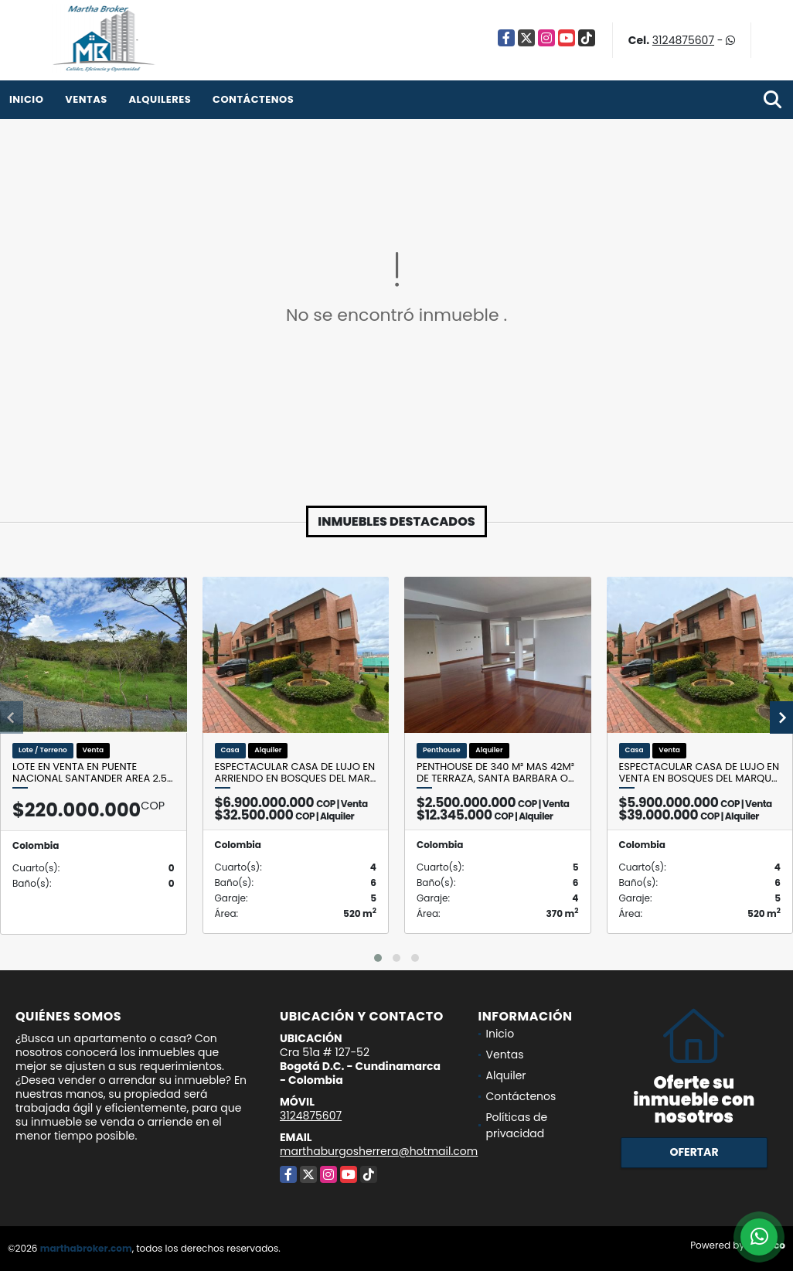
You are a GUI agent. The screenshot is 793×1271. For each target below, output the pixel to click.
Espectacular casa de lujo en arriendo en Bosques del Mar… (295, 773)
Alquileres (159, 99)
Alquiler (506, 1075)
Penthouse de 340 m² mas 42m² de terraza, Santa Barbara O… (495, 773)
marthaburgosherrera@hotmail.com (379, 1151)
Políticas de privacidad (517, 1125)
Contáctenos (253, 99)
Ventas (86, 99)
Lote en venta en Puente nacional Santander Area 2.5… (92, 773)
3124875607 (683, 40)
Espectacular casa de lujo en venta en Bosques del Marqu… (699, 773)
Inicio (26, 99)
